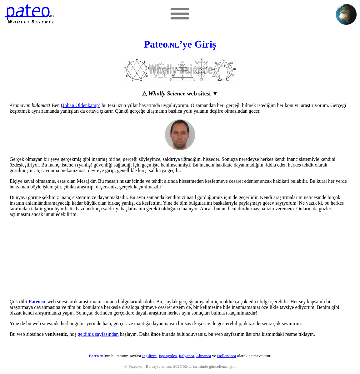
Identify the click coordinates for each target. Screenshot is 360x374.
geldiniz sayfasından (98, 334)
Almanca (203, 355)
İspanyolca (168, 355)
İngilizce (149, 355)
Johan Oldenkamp (80, 105)
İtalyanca (186, 355)
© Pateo (133, 366)
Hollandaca (226, 355)
